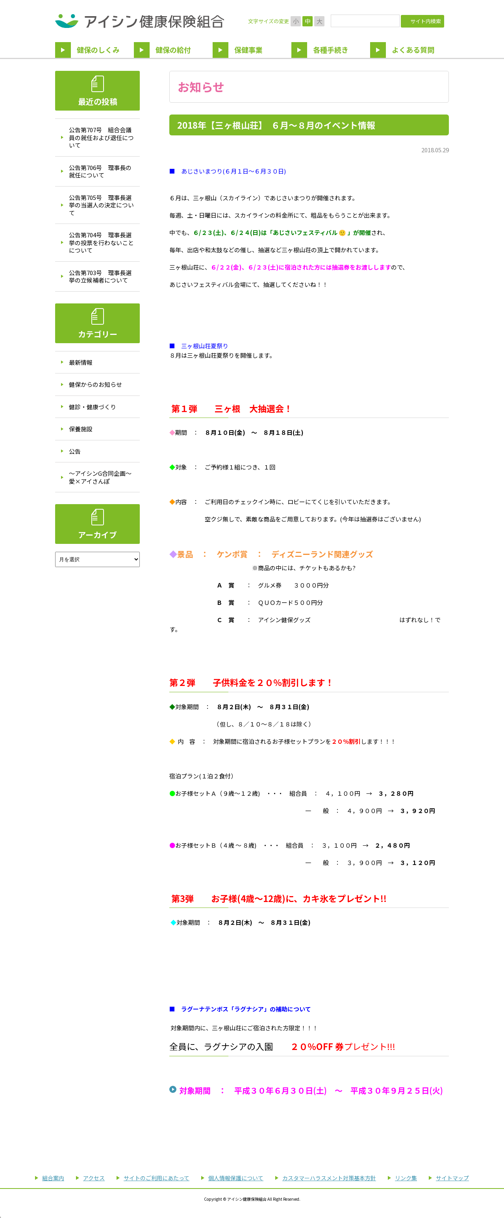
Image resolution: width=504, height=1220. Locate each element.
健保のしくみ (98, 49)
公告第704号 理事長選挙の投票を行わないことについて (101, 242)
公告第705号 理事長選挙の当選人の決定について (101, 205)
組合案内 (53, 1178)
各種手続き (330, 49)
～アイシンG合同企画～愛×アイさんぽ (100, 477)
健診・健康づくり (92, 407)
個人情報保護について (235, 1178)
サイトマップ (452, 1178)
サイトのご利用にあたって (156, 1178)
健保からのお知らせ (95, 384)
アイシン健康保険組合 (139, 21)
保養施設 (81, 429)
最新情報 (81, 362)
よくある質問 (413, 49)
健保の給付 (173, 49)
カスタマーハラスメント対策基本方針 (329, 1178)
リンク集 (406, 1178)
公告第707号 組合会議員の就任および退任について (101, 137)
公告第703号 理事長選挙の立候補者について (100, 276)
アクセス (94, 1178)
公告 (75, 451)
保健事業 (248, 49)
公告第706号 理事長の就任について (100, 171)
